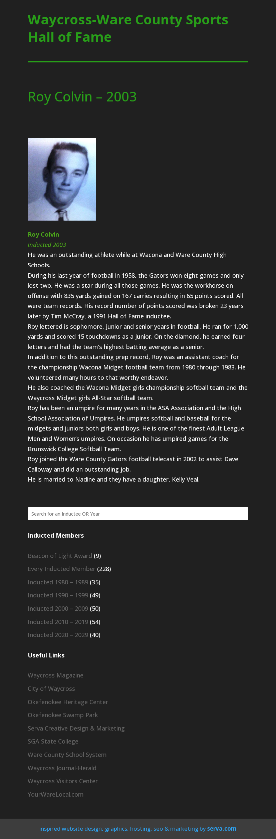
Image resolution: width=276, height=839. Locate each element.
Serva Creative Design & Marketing (76, 728)
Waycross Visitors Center (63, 781)
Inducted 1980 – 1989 (58, 582)
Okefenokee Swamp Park (63, 715)
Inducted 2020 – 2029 (58, 635)
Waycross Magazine (55, 675)
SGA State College (53, 741)
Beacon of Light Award (60, 556)
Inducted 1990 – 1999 (58, 595)
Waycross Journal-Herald (62, 768)
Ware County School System (67, 755)
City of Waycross (51, 688)
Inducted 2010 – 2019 (58, 622)
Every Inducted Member (61, 569)
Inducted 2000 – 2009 (58, 608)
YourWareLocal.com (56, 794)
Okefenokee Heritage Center (68, 702)
